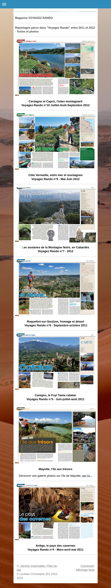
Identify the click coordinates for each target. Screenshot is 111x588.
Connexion (87, 566)
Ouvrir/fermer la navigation (55, 4)
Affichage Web (85, 570)
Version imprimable (31, 566)
